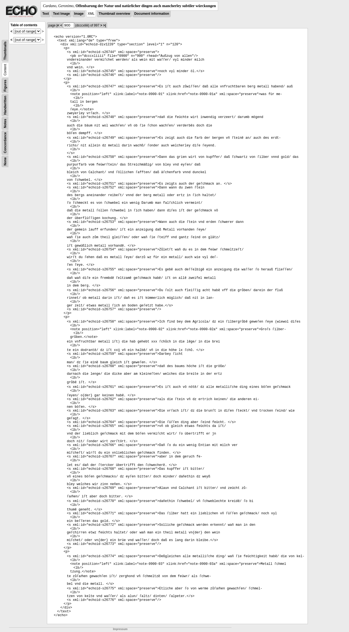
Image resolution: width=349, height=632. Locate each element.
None (5, 161)
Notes (5, 123)
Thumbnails (5, 51)
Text (45, 14)
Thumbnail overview (114, 14)
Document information (151, 14)
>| (104, 25)
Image (79, 14)
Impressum (120, 629)
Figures (5, 85)
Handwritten (5, 105)
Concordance (5, 142)
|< (57, 25)
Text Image (61, 14)
